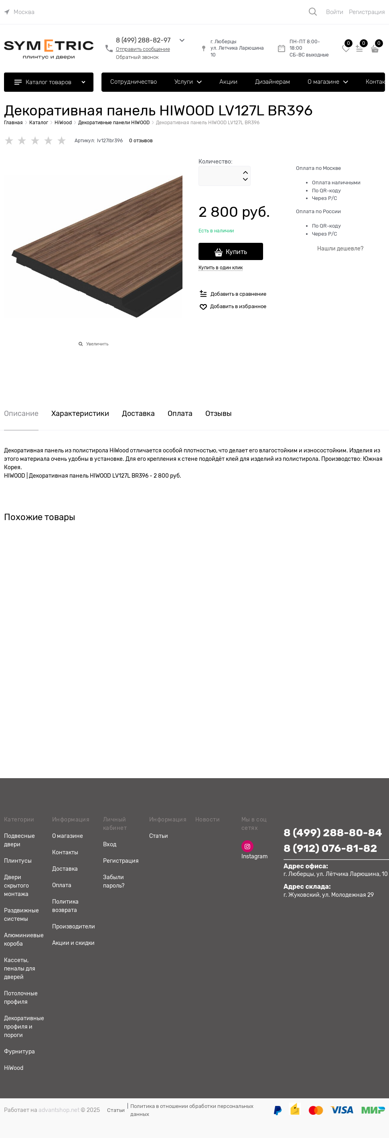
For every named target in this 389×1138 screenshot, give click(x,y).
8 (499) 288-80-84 (333, 833)
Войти (334, 12)
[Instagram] (247, 846)
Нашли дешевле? (340, 248)
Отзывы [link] (218, 414)
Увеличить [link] (97, 343)
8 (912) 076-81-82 (330, 848)
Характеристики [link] (80, 414)
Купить (236, 252)
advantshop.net (58, 1110)
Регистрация (367, 12)
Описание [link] (21, 414)
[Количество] (225, 176)
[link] (19, 12)
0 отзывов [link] (141, 140)
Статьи (116, 1110)
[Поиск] (313, 11)
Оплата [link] (180, 414)
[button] (245, 172)
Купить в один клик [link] (221, 267)
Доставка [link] (138, 414)
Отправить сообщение (143, 49)
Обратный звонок (137, 57)
